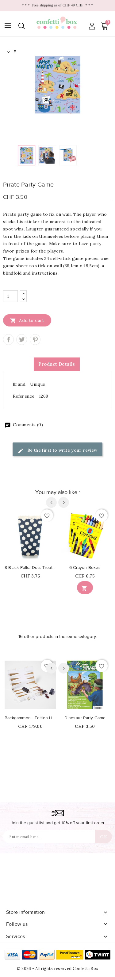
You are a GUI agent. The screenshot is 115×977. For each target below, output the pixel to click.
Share (8, 339)
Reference (24, 396)
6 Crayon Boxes (85, 567)
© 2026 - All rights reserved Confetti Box (57, 968)
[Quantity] (10, 296)
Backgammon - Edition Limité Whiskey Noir (30, 718)
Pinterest (35, 339)
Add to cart (27, 320)
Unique (37, 384)
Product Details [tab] (56, 364)
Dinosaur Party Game (85, 718)
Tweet (22, 339)
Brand (19, 384)
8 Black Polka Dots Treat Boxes (30, 567)
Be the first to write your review (57, 450)
